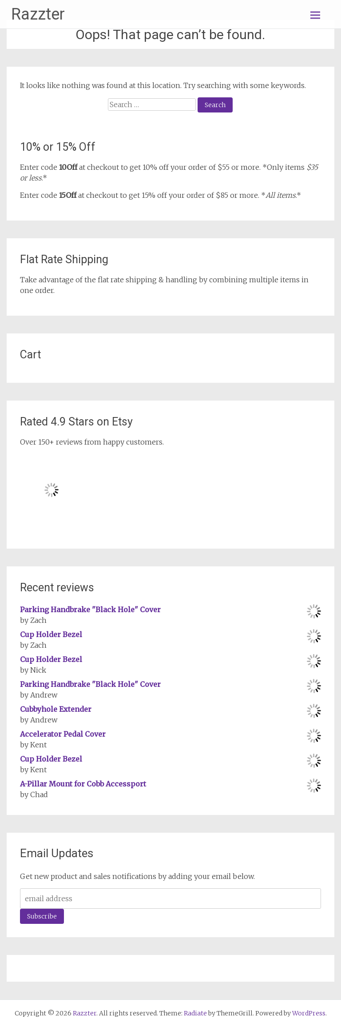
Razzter (38, 14)
